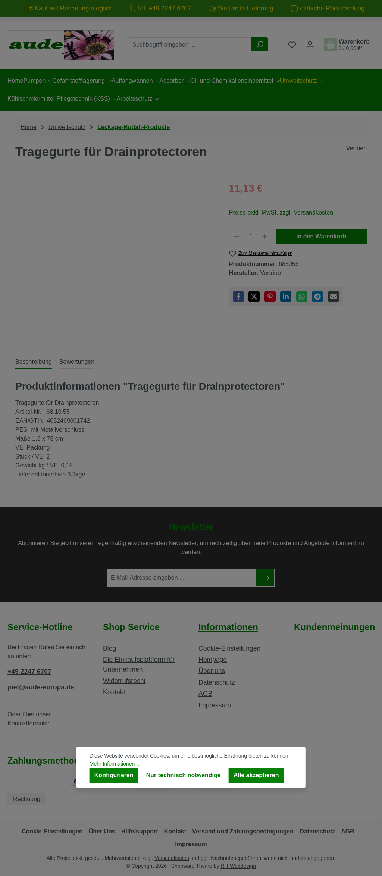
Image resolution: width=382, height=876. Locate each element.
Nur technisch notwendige (183, 775)
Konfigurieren (114, 775)
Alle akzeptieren (256, 775)
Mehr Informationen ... (115, 764)
